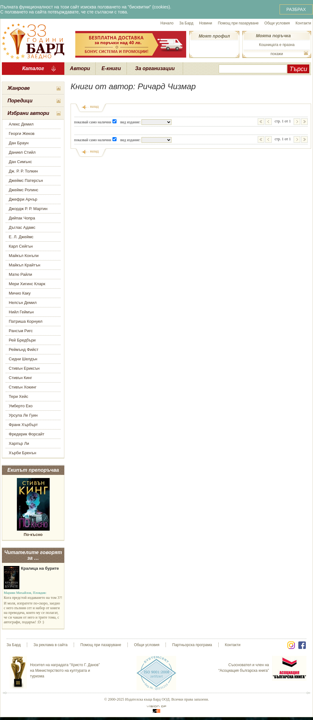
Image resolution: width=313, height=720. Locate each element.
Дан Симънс (20, 161)
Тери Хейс (18, 396)
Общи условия (277, 23)
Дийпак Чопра (22, 218)
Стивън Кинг (20, 377)
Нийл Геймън (21, 312)
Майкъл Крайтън (24, 265)
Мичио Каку (20, 293)
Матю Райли (20, 274)
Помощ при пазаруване (238, 23)
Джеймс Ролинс (23, 190)
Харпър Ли (19, 443)
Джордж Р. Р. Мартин (28, 208)
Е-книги (111, 68)
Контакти (303, 23)
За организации (155, 68)
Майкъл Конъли (23, 255)
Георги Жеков (22, 133)
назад (94, 106)
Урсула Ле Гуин (23, 415)
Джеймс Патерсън (26, 180)
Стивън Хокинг (23, 387)
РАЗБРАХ (296, 9)
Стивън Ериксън (24, 368)
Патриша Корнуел (25, 321)
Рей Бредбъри (22, 340)
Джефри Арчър (23, 199)
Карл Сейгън (21, 246)
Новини (205, 23)
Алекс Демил (21, 124)
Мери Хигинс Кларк (27, 283)
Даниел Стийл (22, 152)
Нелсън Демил (23, 302)
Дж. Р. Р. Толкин (23, 171)
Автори (80, 68)
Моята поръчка (273, 35)
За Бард (186, 23)
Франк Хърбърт (23, 424)
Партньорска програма (192, 645)
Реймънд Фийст (23, 349)
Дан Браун (18, 143)
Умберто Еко (20, 406)
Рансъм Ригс (21, 330)
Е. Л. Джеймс (21, 236)
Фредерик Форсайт (26, 434)
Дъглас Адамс (22, 227)
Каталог (33, 68)
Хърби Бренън (22, 452)
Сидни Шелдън (23, 359)
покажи (277, 54)
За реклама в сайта (50, 645)
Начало (167, 23)
